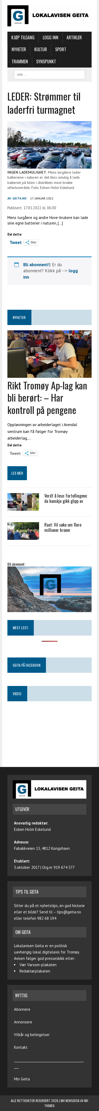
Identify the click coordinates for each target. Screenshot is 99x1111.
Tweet (16, 242)
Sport (60, 49)
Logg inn (50, 37)
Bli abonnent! (36, 265)
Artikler (74, 37)
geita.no (19, 198)
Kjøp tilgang (23, 37)
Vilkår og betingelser (32, 1034)
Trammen (20, 61)
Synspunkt (46, 61)
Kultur (40, 49)
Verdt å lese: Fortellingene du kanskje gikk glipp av (65, 498)
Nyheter (19, 49)
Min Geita (22, 1078)
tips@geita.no (69, 911)
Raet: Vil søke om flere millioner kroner (62, 527)
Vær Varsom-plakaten (38, 964)
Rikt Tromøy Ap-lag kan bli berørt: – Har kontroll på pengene (47, 397)
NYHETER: (19, 317)
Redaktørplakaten (35, 971)
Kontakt (20, 1047)
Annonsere (23, 1021)
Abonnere (22, 1009)
